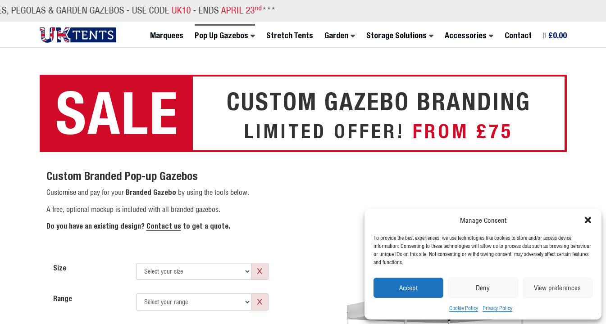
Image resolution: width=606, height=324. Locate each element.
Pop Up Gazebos (221, 35)
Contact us (163, 226)
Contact (518, 35)
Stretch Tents (289, 35)
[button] (587, 220)
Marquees (166, 35)
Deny (483, 288)
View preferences (557, 288)
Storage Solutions (396, 35)
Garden (336, 35)
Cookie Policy (463, 308)
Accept (408, 288)
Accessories (466, 35)
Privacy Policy (497, 308)
